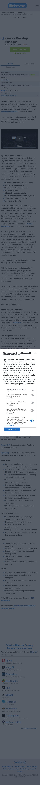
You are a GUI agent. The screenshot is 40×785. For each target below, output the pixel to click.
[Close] (36, 353)
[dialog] (20, 392)
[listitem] (20, 390)
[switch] (32, 395)
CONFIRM (12, 429)
